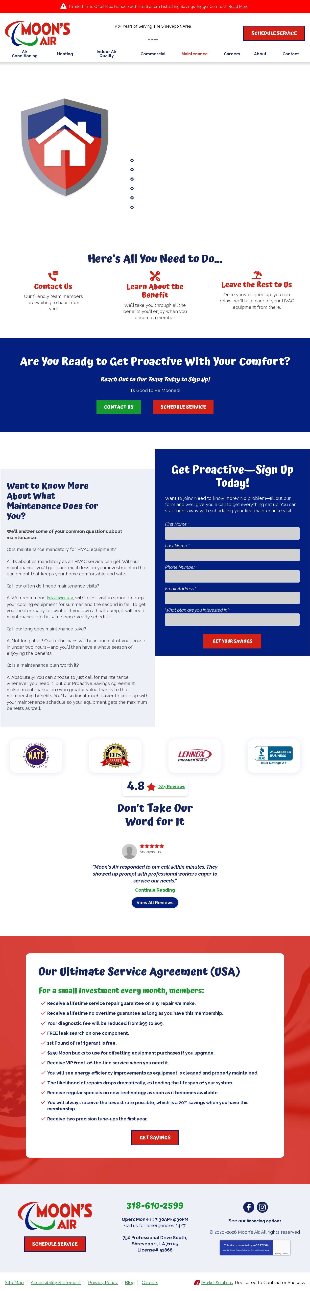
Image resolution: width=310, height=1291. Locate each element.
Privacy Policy (241, 1250)
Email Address (180, 588)
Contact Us (119, 407)
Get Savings (155, 1138)
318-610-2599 (155, 37)
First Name (177, 524)
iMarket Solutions (214, 1281)
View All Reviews (155, 902)
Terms (285, 1253)
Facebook (248, 1207)
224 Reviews (171, 786)
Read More (238, 6)
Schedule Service (183, 407)
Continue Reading (155, 890)
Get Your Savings (232, 641)
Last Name (177, 545)
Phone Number (181, 567)
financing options (264, 1220)
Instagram (262, 1207)
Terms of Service (257, 1250)
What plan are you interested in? (197, 610)
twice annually (62, 598)
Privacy (278, 1253)
